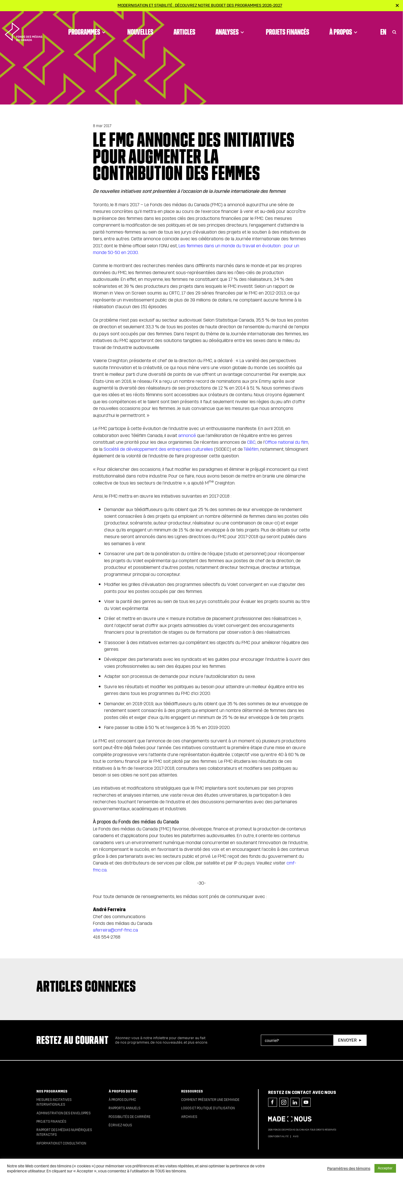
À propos (344, 26)
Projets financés (287, 26)
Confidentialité (278, 1136)
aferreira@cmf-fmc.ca (115, 930)
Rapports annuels (124, 1108)
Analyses (230, 26)
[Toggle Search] (394, 26)
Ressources (192, 1091)
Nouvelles (140, 26)
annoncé (187, 435)
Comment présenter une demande (210, 1100)
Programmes (87, 26)
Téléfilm (251, 449)
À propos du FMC (123, 1091)
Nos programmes (51, 1091)
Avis (295, 1136)
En (383, 26)
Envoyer (347, 1040)
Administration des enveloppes (63, 1113)
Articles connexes (86, 986)
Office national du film (286, 442)
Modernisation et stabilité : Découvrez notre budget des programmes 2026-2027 (200, 5)
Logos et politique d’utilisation (208, 1108)
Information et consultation (61, 1143)
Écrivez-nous (120, 1125)
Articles (184, 26)
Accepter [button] (385, 1168)
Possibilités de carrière (130, 1117)
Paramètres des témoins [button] (348, 1168)
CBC (251, 442)
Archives (189, 1117)
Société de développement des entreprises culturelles (158, 449)
